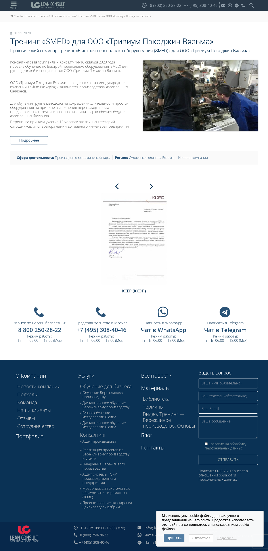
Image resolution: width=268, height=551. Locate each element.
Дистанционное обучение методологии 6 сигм (104, 425)
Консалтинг (93, 434)
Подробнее (29, 140)
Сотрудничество (35, 426)
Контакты (153, 447)
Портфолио (29, 436)
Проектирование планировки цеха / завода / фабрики (107, 505)
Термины (153, 406)
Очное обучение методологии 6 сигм (99, 415)
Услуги (86, 375)
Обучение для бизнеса (106, 386)
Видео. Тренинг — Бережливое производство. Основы (169, 419)
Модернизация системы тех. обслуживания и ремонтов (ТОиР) (106, 492)
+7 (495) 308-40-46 (101, 330)
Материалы (155, 388)
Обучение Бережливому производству (102, 395)
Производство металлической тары (82, 157)
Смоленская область (145, 157)
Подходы (27, 394)
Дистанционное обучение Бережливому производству (105, 405)
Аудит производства (99, 441)
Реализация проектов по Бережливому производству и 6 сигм (105, 454)
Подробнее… (227, 538)
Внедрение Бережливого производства (103, 466)
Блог (146, 435)
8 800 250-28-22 (39, 330)
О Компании (30, 375)
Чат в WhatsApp (163, 330)
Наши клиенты (34, 410)
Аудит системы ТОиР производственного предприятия (99, 478)
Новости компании (63, 16)
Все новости (41, 16)
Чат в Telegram (225, 330)
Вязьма (168, 157)
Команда (27, 402)
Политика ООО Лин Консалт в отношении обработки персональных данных (223, 475)
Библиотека (156, 398)
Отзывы (26, 418)
